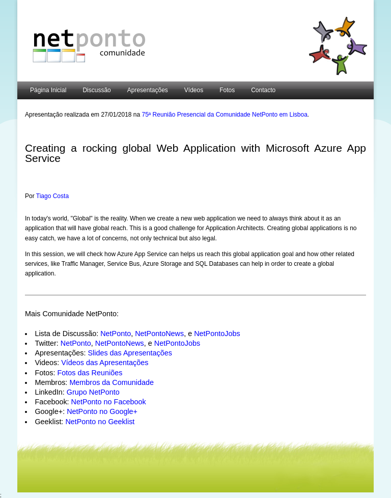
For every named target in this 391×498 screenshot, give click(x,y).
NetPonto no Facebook (108, 402)
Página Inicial (48, 90)
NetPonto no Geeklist (99, 422)
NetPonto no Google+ (102, 411)
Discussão (96, 90)
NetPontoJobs (217, 333)
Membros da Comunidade (111, 382)
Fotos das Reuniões (89, 373)
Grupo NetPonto (93, 392)
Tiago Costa (52, 196)
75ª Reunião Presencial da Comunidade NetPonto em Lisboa (225, 114)
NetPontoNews (159, 333)
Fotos (227, 90)
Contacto (263, 90)
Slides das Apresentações (130, 353)
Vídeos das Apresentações (104, 362)
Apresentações (147, 90)
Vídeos (193, 90)
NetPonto (115, 333)
